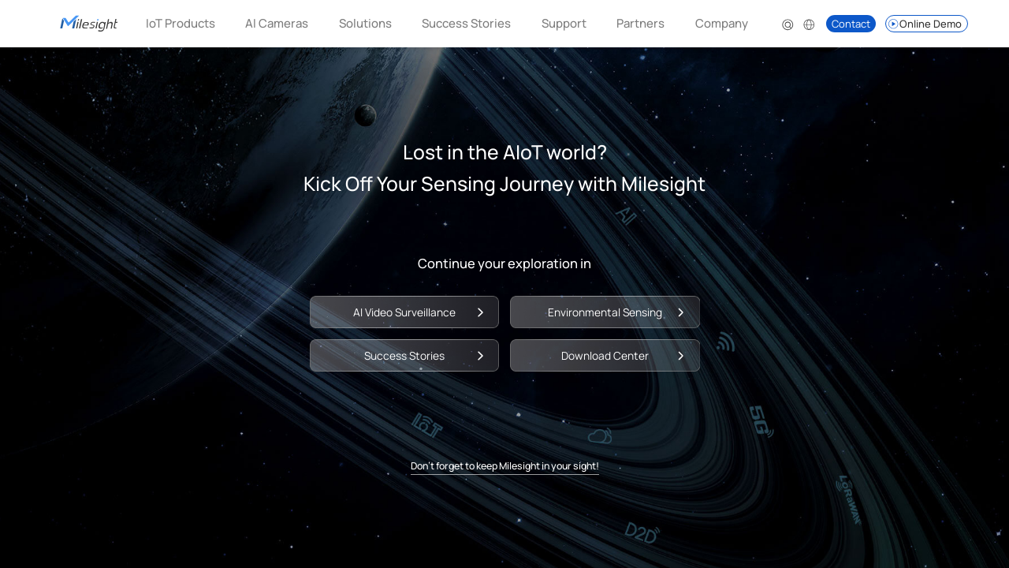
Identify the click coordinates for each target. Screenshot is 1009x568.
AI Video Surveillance (404, 312)
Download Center (605, 355)
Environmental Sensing (605, 312)
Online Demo (924, 24)
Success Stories (466, 23)
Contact (851, 24)
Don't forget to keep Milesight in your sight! (505, 466)
